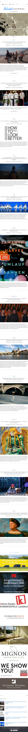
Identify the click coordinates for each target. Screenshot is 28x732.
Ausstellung (14, 419)
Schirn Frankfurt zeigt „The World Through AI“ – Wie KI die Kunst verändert (14, 422)
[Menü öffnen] (0, 1)
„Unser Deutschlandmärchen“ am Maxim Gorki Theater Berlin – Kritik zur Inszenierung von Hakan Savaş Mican (14, 472)
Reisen (16, 296)
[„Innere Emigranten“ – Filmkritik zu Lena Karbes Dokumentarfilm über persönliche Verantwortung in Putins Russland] (2, 719)
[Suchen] (27, 4)
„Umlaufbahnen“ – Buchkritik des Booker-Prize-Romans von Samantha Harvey (14, 230)
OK (11, 730)
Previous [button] (1, 24)
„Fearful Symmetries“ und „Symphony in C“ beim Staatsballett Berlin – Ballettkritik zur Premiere (14, 197)
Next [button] (26, 24)
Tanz (14, 194)
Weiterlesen (14, 73)
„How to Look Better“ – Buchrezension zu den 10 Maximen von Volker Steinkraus (14, 121)
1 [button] (13, 36)
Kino (14, 39)
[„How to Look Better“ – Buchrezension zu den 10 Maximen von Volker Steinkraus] (2, 713)
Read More (14, 30)
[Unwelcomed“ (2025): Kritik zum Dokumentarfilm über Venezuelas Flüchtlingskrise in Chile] (2, 703)
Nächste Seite (16, 552)
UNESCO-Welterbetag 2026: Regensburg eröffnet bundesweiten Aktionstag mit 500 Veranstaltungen (14, 340)
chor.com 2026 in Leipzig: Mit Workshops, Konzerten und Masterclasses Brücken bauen (14, 299)
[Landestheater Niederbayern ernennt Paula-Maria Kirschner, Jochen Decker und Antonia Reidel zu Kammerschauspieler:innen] (2, 708)
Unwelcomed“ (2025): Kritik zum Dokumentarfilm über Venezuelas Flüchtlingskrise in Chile (14, 42)
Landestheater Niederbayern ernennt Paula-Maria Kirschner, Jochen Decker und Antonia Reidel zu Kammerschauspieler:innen (14, 84)
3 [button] (14, 36)
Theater (14, 80)
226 (12, 552)
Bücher (14, 118)
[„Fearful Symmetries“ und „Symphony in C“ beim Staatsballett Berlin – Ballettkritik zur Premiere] (2, 724)
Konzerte (12, 296)
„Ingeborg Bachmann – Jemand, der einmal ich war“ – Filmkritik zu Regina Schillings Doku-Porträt (14, 379)
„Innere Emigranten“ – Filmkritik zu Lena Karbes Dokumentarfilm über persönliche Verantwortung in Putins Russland (14, 158)
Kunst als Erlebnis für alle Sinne (14, 28)
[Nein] (26, 729)
